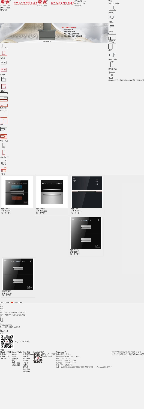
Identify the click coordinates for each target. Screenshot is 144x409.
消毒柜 (14, 356)
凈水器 (25, 363)
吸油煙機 (26, 358)
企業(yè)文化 (5, 356)
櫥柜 (13, 361)
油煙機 (14, 354)
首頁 (110, 1)
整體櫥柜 (26, 371)
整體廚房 (15, 359)
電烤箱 (25, 367)
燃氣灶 (25, 356)
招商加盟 (140, 80)
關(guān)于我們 (114, 80)
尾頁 (21, 302)
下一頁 (16, 302)
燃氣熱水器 (16, 365)
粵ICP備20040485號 (136, 354)
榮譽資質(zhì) (5, 358)
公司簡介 (3, 354)
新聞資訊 (123, 80)
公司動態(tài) (28, 354)
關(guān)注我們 (38, 352)
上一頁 (7, 302)
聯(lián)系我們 (132, 80)
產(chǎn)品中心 (114, 3)
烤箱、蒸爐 (16, 363)
